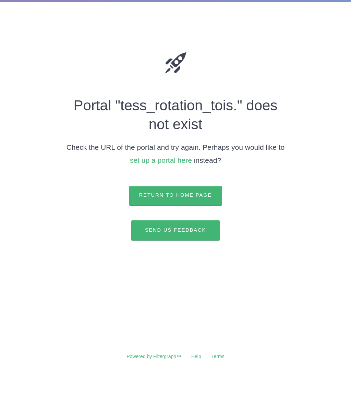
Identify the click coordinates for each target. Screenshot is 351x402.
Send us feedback (175, 230)
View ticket (175, 263)
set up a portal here (161, 160)
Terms (218, 356)
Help (196, 356)
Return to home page (175, 195)
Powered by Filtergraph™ (153, 356)
